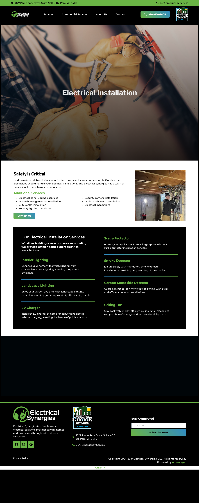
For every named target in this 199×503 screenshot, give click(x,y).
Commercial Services (74, 14)
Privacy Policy (99, 468)
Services (48, 14)
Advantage (178, 462)
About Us (101, 14)
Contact (120, 14)
